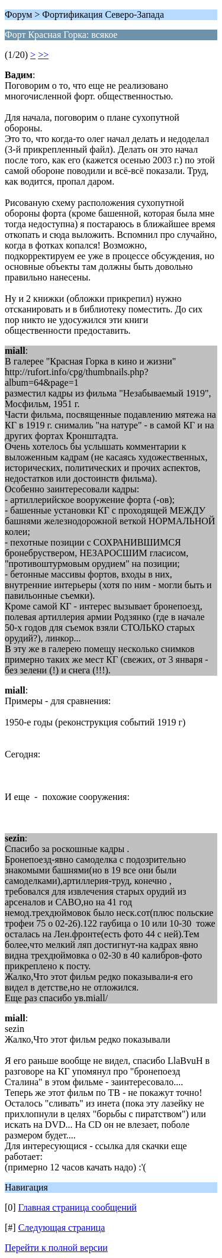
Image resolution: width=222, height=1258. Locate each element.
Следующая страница (61, 1227)
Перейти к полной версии (56, 1248)
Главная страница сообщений (77, 1207)
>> (43, 55)
